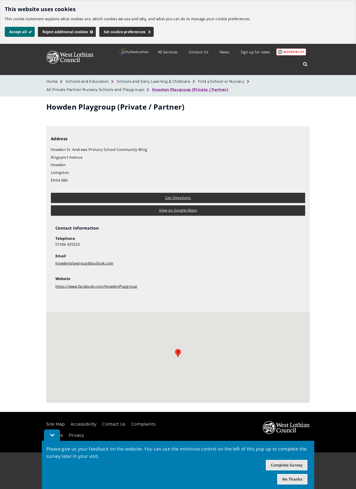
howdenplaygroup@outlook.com (84, 263)
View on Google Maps (178, 210)
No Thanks (292, 479)
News (224, 52)
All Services (168, 52)
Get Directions (178, 197)
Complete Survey (286, 465)
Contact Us (198, 52)
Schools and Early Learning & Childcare (153, 81)
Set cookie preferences (125, 31)
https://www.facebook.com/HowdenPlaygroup (96, 286)
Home (52, 81)
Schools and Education (87, 81)
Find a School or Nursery (221, 81)
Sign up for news (255, 52)
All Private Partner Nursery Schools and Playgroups (95, 90)
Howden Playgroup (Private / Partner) (190, 90)
